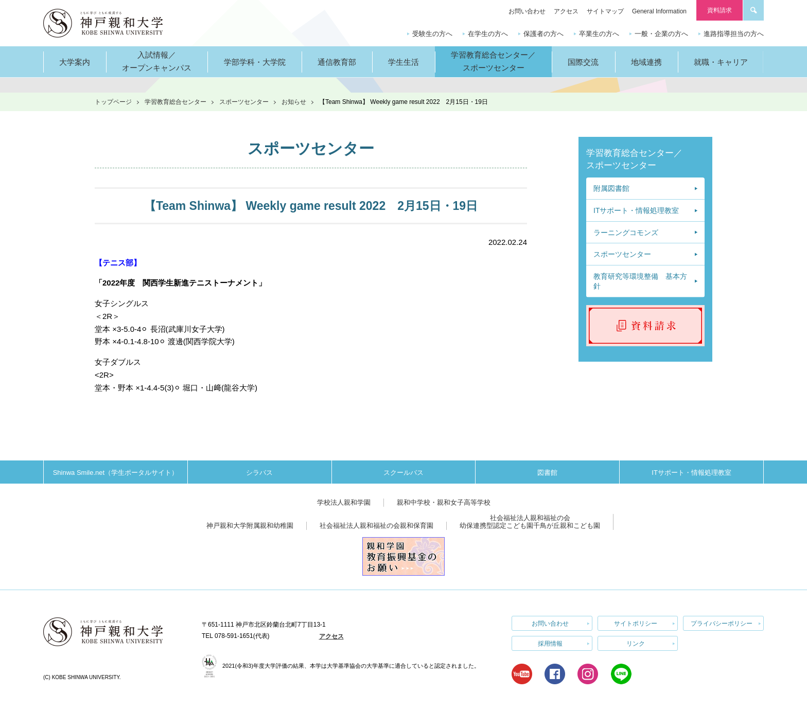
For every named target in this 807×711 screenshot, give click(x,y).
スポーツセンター (244, 101)
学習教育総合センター (175, 101)
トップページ (113, 101)
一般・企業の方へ (661, 34)
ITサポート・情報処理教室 (636, 210)
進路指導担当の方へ (734, 34)
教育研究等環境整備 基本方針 (640, 281)
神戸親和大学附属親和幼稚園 (249, 525)
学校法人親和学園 (344, 502)
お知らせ (294, 101)
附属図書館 (611, 188)
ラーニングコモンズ (625, 232)
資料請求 (719, 10)
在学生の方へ (488, 34)
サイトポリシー (635, 623)
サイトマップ (605, 11)
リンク (635, 642)
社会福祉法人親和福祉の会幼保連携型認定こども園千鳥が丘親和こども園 (530, 522)
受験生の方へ (432, 34)
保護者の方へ (543, 34)
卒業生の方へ (599, 34)
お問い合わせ (527, 11)
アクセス (566, 11)
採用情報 (550, 642)
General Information (659, 11)
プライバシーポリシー (721, 623)
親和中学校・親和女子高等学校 (443, 502)
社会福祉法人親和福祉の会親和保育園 (376, 525)
